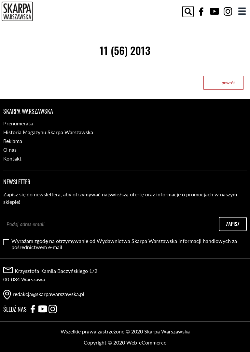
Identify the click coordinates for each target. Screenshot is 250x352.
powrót (228, 82)
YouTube (214, 11)
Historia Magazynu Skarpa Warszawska (48, 132)
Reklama (12, 141)
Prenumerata (18, 123)
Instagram (228, 11)
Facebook (201, 11)
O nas (10, 150)
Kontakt (12, 158)
